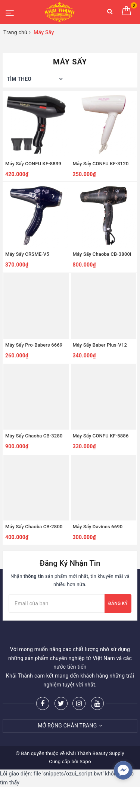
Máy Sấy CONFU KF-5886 (101, 436)
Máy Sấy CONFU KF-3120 (101, 163)
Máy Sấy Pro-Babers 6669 (33, 345)
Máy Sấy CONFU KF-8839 (33, 163)
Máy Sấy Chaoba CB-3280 (33, 436)
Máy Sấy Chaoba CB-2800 (33, 526)
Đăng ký (118, 603)
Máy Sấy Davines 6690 (98, 526)
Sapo (85, 761)
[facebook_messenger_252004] (123, 770)
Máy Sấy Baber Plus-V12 (100, 345)
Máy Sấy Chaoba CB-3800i (102, 254)
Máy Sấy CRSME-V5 (27, 254)
